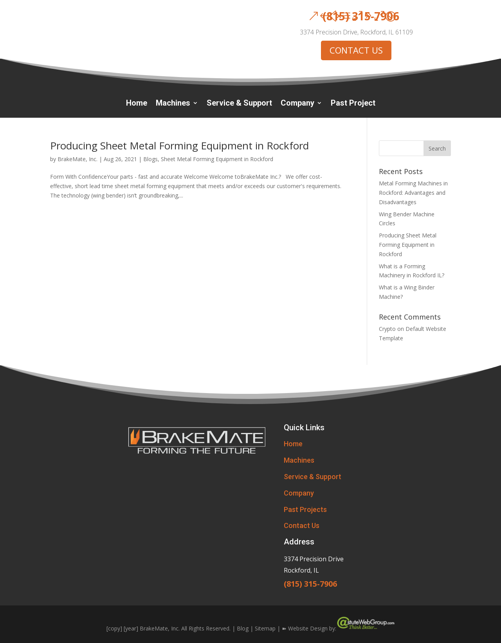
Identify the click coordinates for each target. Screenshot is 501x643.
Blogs (150, 159)
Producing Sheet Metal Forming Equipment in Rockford (179, 145)
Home (136, 104)
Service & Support (239, 104)
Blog (243, 628)
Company (297, 104)
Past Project (353, 104)
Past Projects (305, 509)
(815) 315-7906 (361, 16)
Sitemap (265, 628)
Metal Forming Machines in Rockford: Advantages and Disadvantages (413, 193)
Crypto (387, 328)
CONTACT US (356, 50)
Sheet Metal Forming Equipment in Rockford (217, 159)
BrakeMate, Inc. (77, 159)
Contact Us (301, 525)
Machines (173, 104)
